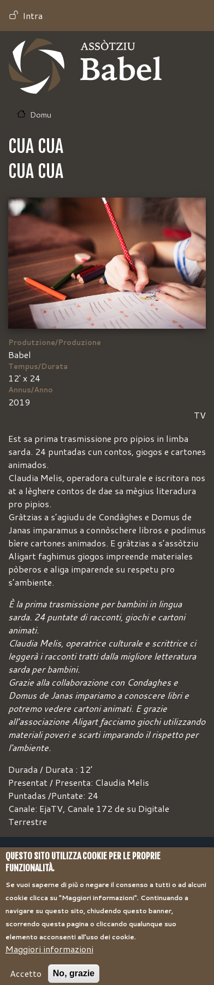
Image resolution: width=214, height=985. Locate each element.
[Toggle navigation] (190, 66)
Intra (32, 15)
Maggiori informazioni (49, 958)
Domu (40, 114)
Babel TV (85, 66)
